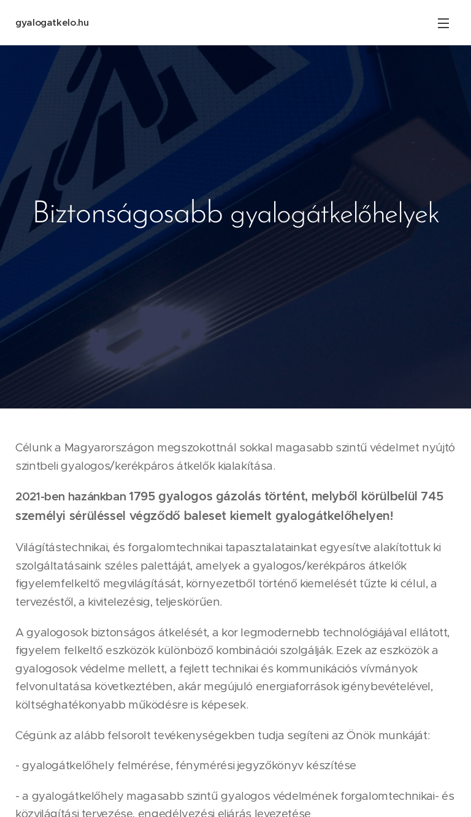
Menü (443, 23)
